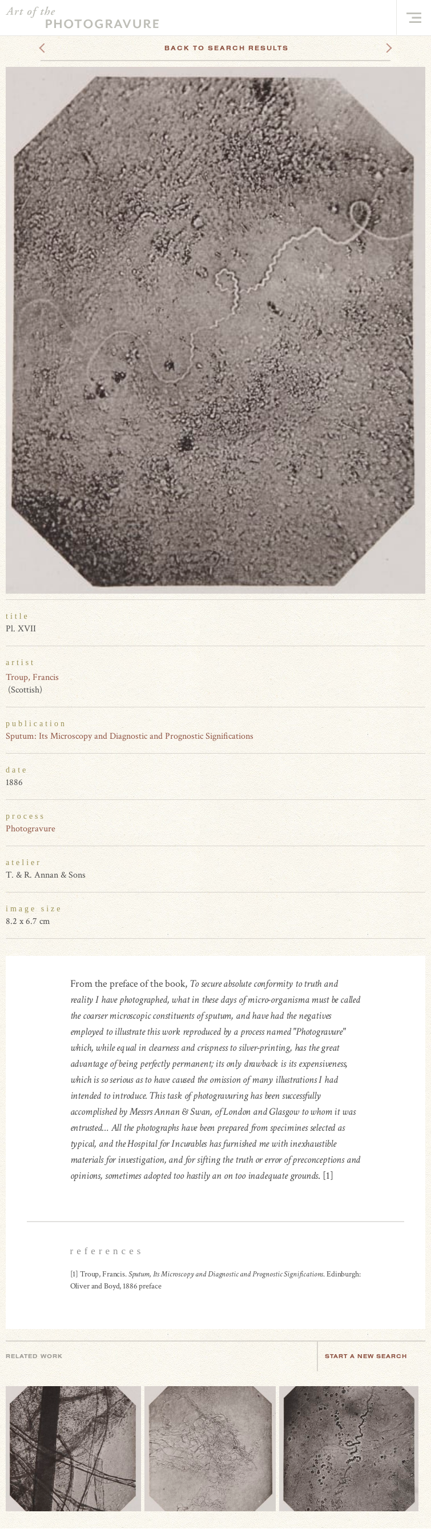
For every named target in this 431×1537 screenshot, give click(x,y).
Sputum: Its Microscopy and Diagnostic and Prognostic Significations (129, 736)
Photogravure (30, 829)
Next (378, 48)
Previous (64, 48)
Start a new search (371, 1356)
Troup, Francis (32, 677)
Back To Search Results (226, 48)
